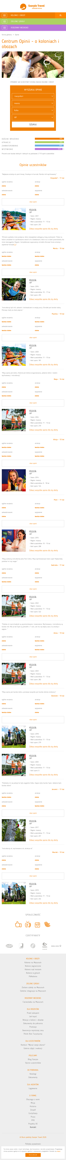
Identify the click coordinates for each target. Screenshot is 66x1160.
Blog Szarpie (33, 1059)
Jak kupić (33, 1016)
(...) (15, 245)
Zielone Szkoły (18, 21)
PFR (33, 1120)
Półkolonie (33, 976)
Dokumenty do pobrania (33, 1023)
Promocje (33, 1027)
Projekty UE (33, 1124)
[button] (33, 96)
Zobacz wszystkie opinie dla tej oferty (43, 229)
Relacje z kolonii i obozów (33, 1020)
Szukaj (33, 124)
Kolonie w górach (33, 973)
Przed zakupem (33, 1013)
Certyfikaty (33, 1113)
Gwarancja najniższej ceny (33, 1030)
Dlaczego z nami (33, 1099)
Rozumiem (33, 1155)
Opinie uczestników (33, 1063)
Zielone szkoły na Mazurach (33, 987)
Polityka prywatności (33, 1144)
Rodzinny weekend (19, 27)
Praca (33, 1117)
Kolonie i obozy (18, 15)
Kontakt (33, 1127)
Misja (33, 1103)
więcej (58, 1151)
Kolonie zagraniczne (33, 966)
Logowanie (33, 1088)
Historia (33, 1106)
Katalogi (33, 1074)
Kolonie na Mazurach (33, 962)
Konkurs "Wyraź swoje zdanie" (33, 1045)
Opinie (17, 35)
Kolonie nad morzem (33, 969)
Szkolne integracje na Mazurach (33, 991)
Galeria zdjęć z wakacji (33, 1048)
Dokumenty (33, 1077)
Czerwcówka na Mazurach (33, 1002)
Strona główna (7, 35)
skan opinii (33, 202)
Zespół (33, 1110)
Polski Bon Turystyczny (33, 1034)
